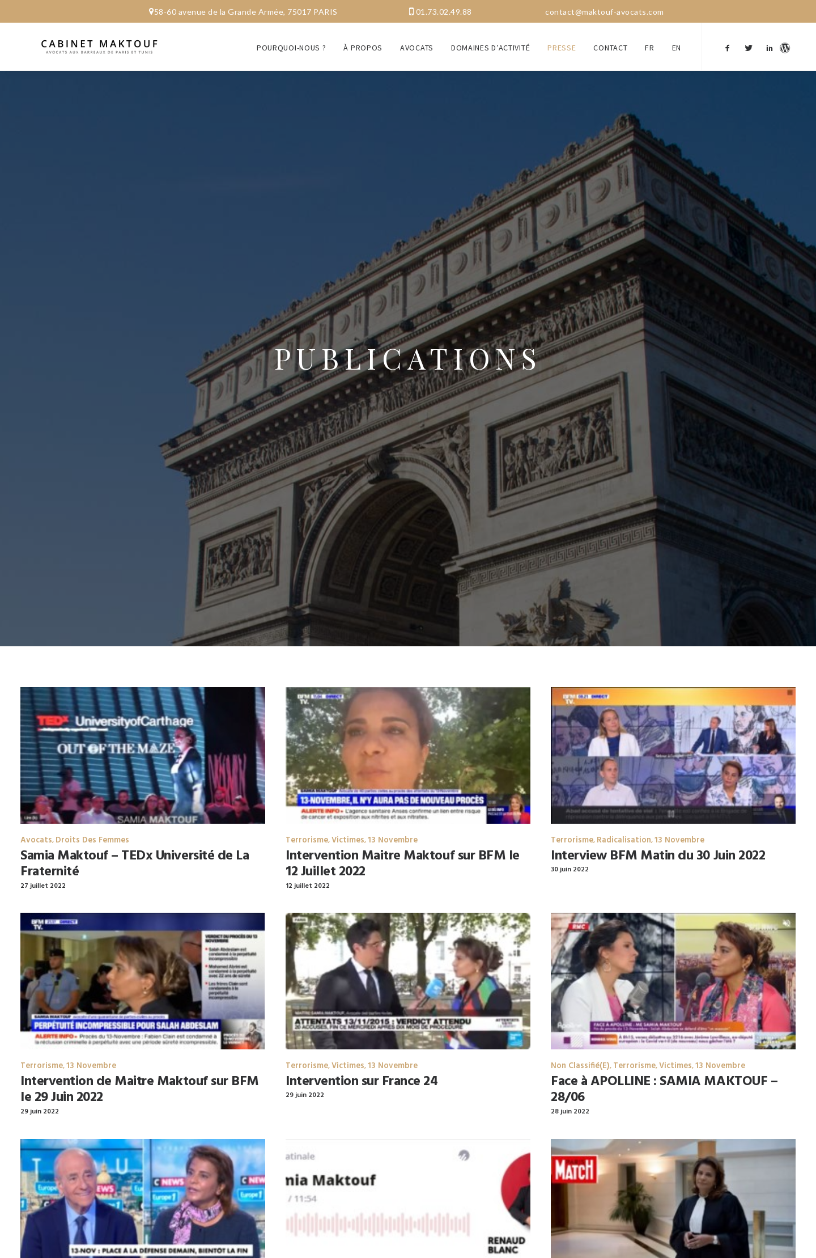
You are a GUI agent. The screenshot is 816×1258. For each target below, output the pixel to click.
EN (676, 38)
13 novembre (393, 823)
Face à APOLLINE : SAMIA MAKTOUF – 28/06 (664, 1073)
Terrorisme (307, 823)
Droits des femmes (92, 823)
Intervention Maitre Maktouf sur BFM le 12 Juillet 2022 (403, 847)
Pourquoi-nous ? (291, 38)
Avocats (417, 38)
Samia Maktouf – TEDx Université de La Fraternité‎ (134, 847)
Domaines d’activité (490, 38)
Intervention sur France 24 (362, 1064)
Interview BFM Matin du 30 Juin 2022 (658, 839)
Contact (610, 38)
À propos (362, 38)
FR (649, 38)
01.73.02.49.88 (444, 11)
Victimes (348, 823)
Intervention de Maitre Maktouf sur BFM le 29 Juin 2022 (139, 1073)
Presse (561, 38)
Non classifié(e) (580, 1049)
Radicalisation (624, 823)
